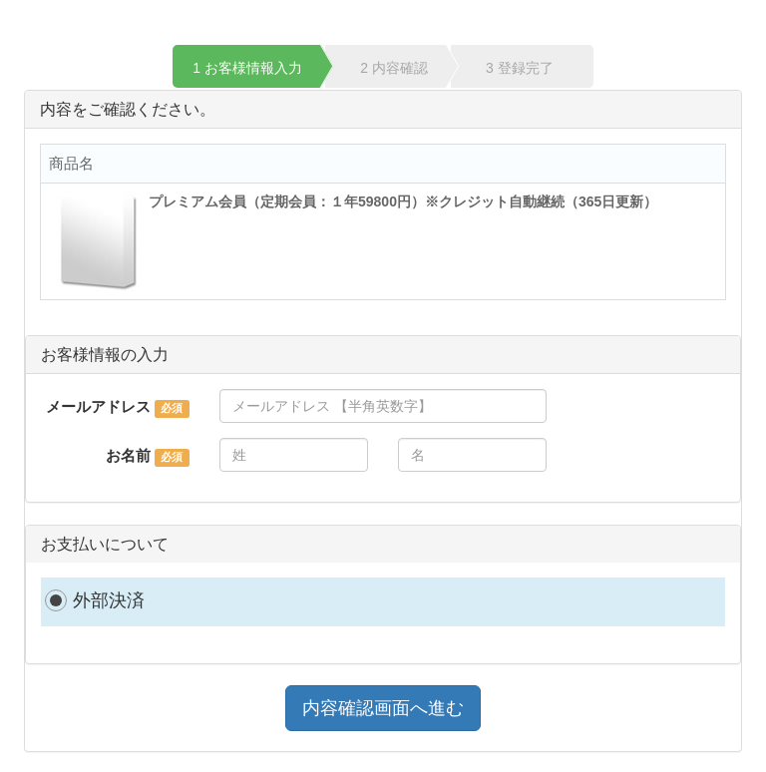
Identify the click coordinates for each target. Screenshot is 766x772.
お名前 (128, 455)
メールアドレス (98, 406)
